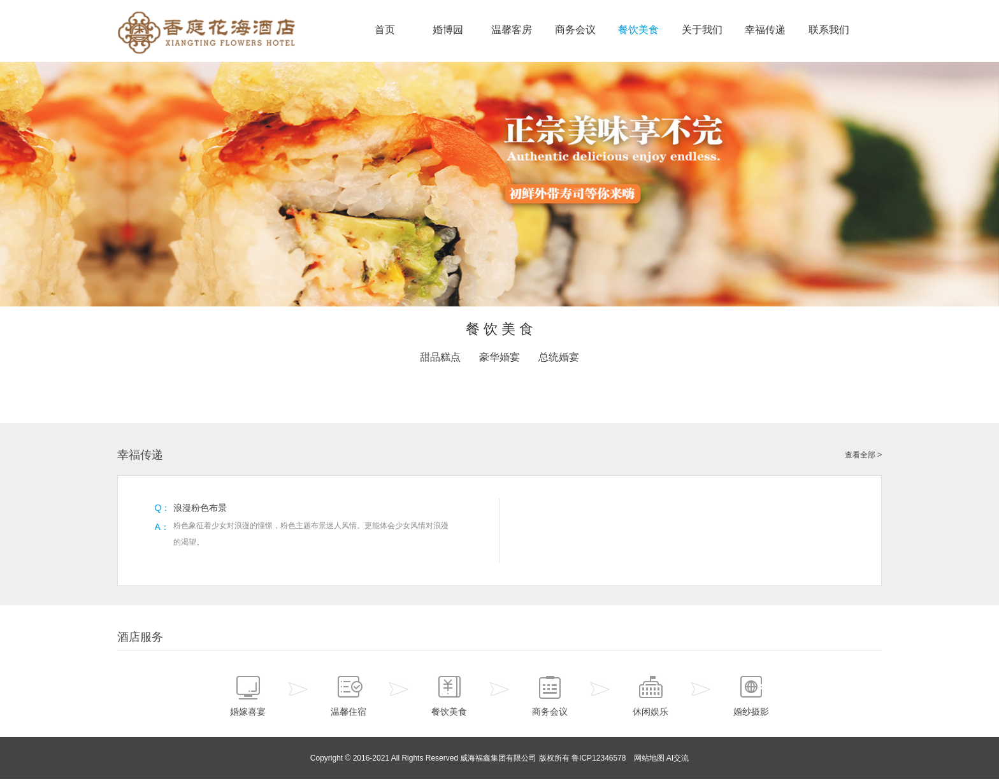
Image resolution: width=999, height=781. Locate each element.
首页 (385, 31)
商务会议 (575, 31)
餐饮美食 (638, 31)
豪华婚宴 (499, 359)
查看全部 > (863, 456)
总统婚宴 (558, 359)
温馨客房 (511, 31)
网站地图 (649, 760)
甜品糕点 (440, 359)
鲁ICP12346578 (598, 760)
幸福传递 (765, 31)
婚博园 (448, 31)
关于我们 (702, 31)
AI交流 (677, 760)
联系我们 (829, 31)
